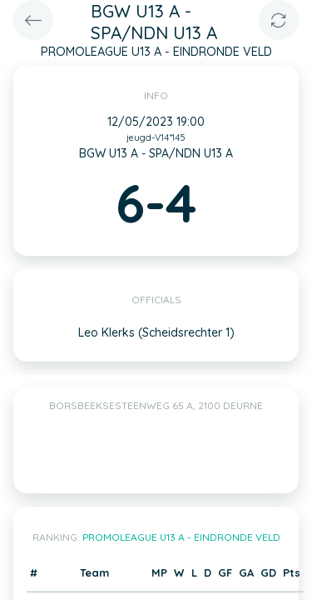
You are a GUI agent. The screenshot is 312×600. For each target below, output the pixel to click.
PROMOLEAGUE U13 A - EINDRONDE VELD (181, 537)
